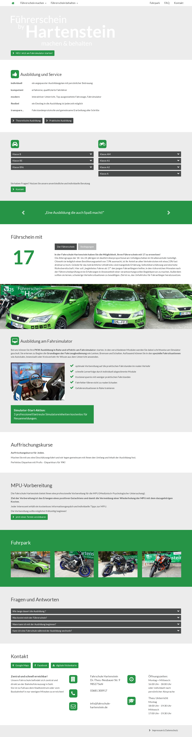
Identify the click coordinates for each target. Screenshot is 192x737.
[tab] (52, 154)
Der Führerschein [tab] (66, 246)
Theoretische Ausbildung (27, 120)
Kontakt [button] (18, 189)
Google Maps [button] (21, 665)
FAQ (167, 2)
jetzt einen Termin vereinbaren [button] (29, 517)
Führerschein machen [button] (33, 2)
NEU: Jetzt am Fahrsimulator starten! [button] (33, 53)
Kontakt (178, 2)
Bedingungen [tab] (87, 246)
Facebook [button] (40, 665)
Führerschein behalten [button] (64, 2)
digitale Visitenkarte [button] (65, 665)
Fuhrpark (155, 2)
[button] (52, 154)
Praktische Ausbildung (59, 120)
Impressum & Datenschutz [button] (163, 730)
